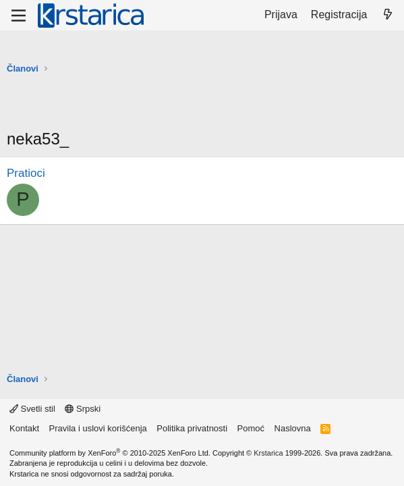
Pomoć (250, 428)
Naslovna (293, 428)
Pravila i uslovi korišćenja (98, 428)
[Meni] (18, 15)
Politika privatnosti (191, 428)
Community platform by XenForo (109, 453)
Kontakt (24, 428)
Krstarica (268, 453)
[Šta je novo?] (387, 15)
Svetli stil (32, 409)
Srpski (82, 409)
